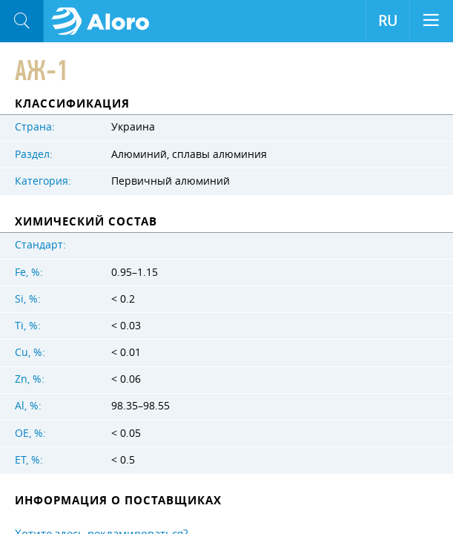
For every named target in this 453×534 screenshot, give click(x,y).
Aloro (105, 21)
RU (387, 20)
